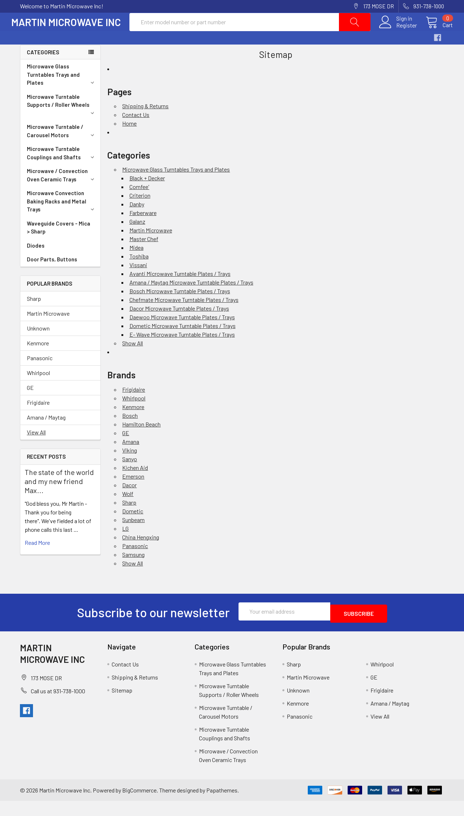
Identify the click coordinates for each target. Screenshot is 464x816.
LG (125, 545)
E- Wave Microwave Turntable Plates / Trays (182, 351)
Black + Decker (147, 195)
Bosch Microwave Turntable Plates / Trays (179, 308)
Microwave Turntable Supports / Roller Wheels (61, 121)
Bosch (130, 432)
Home (129, 140)
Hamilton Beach (141, 441)
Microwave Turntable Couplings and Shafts (61, 170)
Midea (136, 264)
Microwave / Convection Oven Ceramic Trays (61, 192)
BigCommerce (139, 805)
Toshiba (139, 273)
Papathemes (221, 805)
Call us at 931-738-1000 (58, 705)
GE (30, 404)
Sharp (34, 315)
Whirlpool (38, 390)
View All (36, 449)
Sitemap (122, 705)
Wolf (127, 511)
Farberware (143, 230)
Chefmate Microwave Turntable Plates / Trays (184, 317)
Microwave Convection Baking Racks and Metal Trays (61, 218)
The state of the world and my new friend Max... (59, 498)
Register (398, 34)
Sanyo (129, 476)
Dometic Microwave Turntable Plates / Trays (182, 343)
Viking (129, 467)
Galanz (137, 238)
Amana (130, 458)
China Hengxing (140, 554)
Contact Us (135, 132)
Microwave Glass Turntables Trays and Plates (61, 91)
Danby (136, 221)
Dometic (132, 528)
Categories (43, 69)
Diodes (36, 263)
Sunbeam (133, 537)
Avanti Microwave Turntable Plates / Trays (180, 290)
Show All (132, 360)
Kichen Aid (135, 484)
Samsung (133, 571)
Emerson (133, 493)
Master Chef (143, 256)
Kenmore (38, 360)
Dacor (129, 502)
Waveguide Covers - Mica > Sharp (58, 244)
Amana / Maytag (46, 434)
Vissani (138, 282)
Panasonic (40, 375)
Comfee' (139, 204)
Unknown (38, 345)
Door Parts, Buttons (52, 276)
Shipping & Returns (145, 123)
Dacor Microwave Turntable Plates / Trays (179, 325)
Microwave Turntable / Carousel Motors (61, 148)
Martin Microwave (48, 330)
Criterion (139, 212)
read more (37, 559)
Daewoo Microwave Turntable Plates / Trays (182, 334)
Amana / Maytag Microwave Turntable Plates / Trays (191, 299)
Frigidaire (38, 419)
